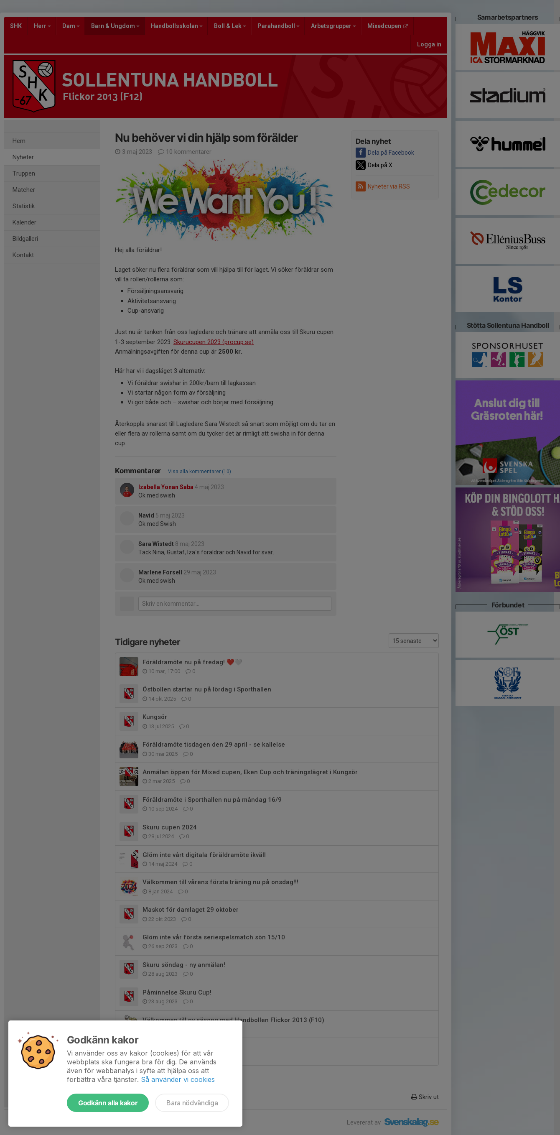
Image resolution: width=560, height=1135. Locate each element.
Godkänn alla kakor (107, 1103)
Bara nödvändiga (192, 1103)
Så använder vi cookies (178, 1079)
